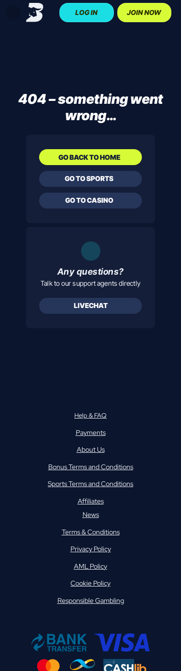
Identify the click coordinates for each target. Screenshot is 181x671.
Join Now (144, 12)
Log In (86, 12)
